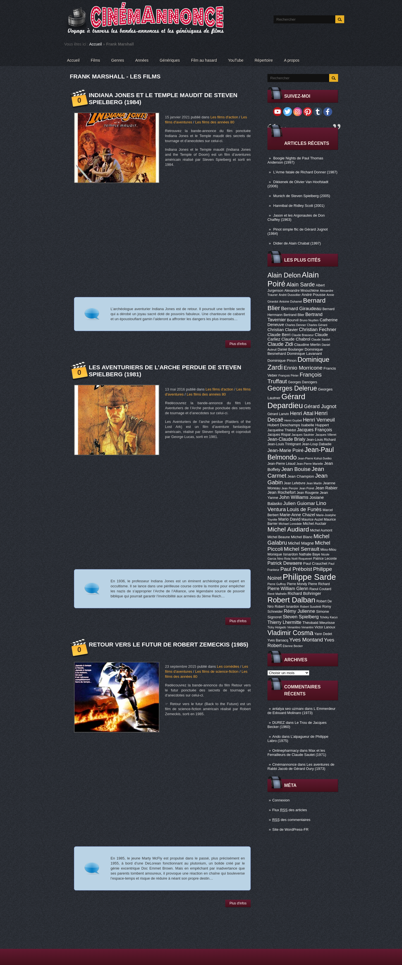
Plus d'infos (238, 344)
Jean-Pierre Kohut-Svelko (315, 458)
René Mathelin (277, 593)
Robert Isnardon (287, 607)
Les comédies (228, 666)
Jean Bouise (296, 469)
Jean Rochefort (281, 492)
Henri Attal (302, 413)
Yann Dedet (323, 634)
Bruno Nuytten (309, 320)
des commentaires (291, 820)
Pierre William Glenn (287, 588)
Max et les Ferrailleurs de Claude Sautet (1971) (296, 752)
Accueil (95, 44)
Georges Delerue (292, 388)
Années (142, 60)
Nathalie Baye (309, 554)
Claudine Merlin (307, 345)
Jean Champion (300, 476)
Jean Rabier (326, 488)
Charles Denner (295, 325)
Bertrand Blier (294, 315)
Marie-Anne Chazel (297, 515)
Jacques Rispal (278, 435)
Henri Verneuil (319, 420)
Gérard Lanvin (278, 414)
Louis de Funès (304, 509)
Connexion (280, 800)
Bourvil (293, 320)
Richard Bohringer (304, 593)
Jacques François (314, 429)
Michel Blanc (301, 537)
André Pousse (314, 295)
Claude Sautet (320, 339)
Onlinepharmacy (285, 750)
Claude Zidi (280, 344)
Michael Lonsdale (290, 523)
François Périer (288, 375)
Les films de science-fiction (216, 671)
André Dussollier (290, 294)
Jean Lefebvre (294, 483)
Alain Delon (284, 275)
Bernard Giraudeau (301, 308)
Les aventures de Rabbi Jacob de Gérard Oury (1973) (300, 766)
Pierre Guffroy (276, 584)
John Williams (293, 497)
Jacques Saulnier (302, 434)
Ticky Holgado (276, 627)
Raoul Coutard (320, 589)
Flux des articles (289, 810)
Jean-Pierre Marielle (309, 463)
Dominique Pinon (281, 360)
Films (95, 60)
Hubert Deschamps (283, 425)
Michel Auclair (314, 523)
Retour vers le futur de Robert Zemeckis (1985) (168, 644)
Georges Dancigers (302, 382)
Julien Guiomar (299, 503)
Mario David (289, 519)
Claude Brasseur (302, 335)
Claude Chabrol (295, 339)
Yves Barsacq (277, 640)
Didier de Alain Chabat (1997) (297, 243)
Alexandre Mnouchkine (301, 291)
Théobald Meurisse (318, 623)
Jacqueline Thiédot (281, 430)
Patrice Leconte (325, 559)
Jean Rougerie (308, 493)
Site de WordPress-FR (290, 829)
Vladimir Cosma (290, 632)
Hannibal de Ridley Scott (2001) (299, 205)
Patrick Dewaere (284, 563)
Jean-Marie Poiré (285, 450)
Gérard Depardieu (286, 401)
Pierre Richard (319, 584)
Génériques (170, 60)
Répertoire (264, 60)
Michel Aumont (321, 530)
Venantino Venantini (300, 627)
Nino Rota (283, 558)
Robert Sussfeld (310, 606)
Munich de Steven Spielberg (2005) (301, 196)
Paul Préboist (296, 569)
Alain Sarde (300, 284)
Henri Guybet (293, 420)
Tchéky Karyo (329, 617)
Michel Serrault (301, 549)
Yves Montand (306, 640)
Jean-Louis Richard (321, 440)
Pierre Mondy (297, 584)
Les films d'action (224, 117)
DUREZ (278, 722)
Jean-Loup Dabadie (316, 444)
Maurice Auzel (312, 519)
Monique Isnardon (282, 554)
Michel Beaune (278, 537)
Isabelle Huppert (315, 425)
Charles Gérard (317, 325)
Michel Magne (301, 543)
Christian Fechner (317, 329)
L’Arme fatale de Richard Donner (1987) (305, 172)
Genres (117, 60)
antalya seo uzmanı (288, 709)
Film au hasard (204, 60)
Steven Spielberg (301, 616)
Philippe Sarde (309, 576)
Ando (276, 736)
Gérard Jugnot (320, 406)
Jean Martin (314, 483)
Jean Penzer (289, 488)
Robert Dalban (291, 600)
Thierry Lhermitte (284, 622)
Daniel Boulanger (290, 349)
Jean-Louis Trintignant (284, 444)
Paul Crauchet (315, 563)
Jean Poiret (306, 488)
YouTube (235, 60)
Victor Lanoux (325, 627)
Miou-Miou (328, 550)
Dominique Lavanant (304, 353)
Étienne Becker (293, 646)
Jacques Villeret (325, 434)
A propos (291, 60)
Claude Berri (279, 334)
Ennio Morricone (303, 368)
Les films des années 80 (214, 122)
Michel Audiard (288, 529)
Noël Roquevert (301, 558)
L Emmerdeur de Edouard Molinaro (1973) (301, 711)
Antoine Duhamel (290, 301)
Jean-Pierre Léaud (281, 464)
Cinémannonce (284, 764)
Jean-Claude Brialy (286, 439)
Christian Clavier (282, 329)
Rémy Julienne (299, 611)
